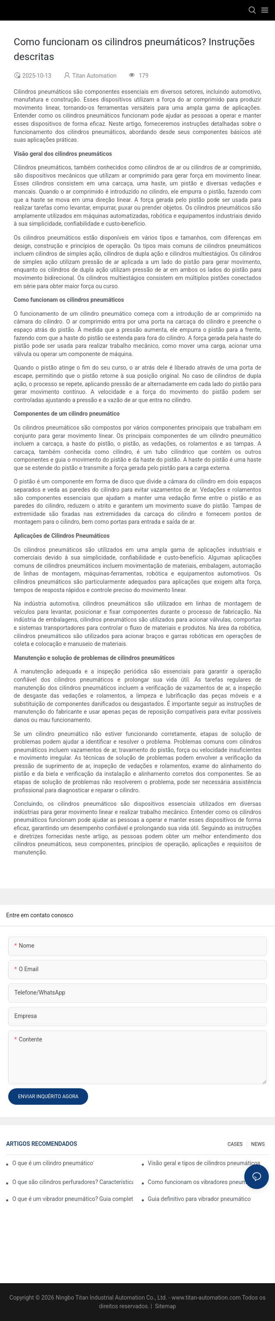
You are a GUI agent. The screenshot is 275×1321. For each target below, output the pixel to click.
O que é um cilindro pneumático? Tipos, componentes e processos (53, 1163)
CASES (235, 1144)
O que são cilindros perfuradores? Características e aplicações (72, 1182)
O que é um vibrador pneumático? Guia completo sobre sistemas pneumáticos (72, 1199)
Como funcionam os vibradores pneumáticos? (206, 1182)
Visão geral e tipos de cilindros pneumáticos (204, 1163)
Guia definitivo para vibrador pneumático (199, 1199)
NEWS (258, 1144)
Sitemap (164, 1306)
